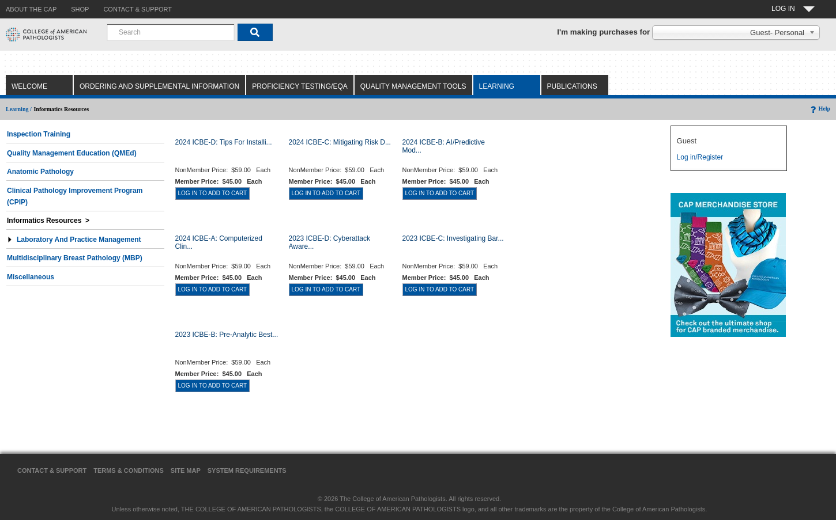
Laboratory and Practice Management (74, 240)
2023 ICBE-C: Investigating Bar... (453, 238)
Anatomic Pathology (40, 172)
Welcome (29, 86)
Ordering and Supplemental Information (159, 86)
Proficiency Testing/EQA (300, 86)
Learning (496, 86)
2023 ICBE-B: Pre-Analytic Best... (226, 335)
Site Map (186, 470)
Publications (572, 86)
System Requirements (247, 470)
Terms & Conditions (128, 470)
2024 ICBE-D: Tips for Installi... (223, 142)
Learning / (19, 109)
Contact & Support (51, 470)
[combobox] (171, 32)
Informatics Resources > (48, 221)
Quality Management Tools (413, 86)
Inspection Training (38, 134)
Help (819, 108)
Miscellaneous (30, 277)
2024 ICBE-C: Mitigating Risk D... (340, 142)
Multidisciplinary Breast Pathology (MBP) (74, 258)
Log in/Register (700, 157)
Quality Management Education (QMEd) (72, 153)
